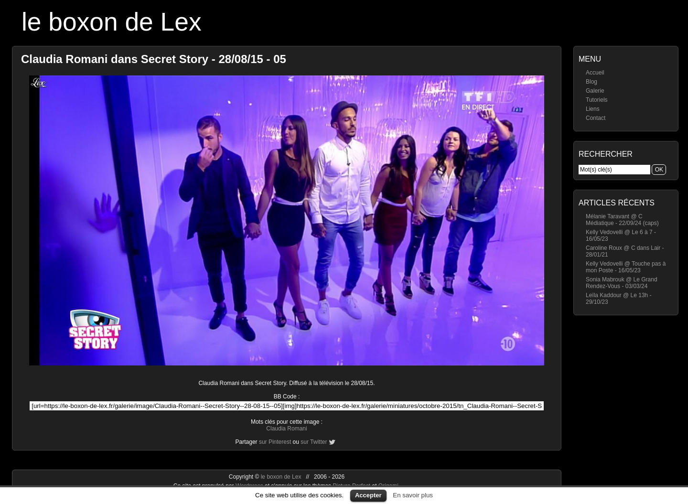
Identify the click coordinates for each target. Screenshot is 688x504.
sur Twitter (314, 442)
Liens (593, 109)
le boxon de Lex (112, 22)
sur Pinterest (275, 442)
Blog (591, 81)
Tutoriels (597, 100)
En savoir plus (413, 495)
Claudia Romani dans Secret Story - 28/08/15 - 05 (153, 59)
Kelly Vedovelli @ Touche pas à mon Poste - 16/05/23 (626, 267)
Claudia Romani (286, 428)
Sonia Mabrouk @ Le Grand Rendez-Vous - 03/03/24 (621, 283)
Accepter (368, 495)
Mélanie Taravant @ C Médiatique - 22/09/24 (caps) (622, 219)
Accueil (595, 72)
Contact (595, 118)
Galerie (595, 90)
